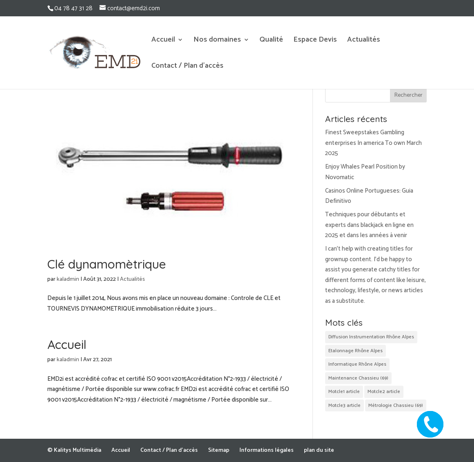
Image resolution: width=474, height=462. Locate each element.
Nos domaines (217, 41)
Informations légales (266, 450)
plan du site (319, 450)
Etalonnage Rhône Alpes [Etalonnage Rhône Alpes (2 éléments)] (355, 351)
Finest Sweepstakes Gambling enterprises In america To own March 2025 (373, 142)
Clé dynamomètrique (106, 264)
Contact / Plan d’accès (187, 67)
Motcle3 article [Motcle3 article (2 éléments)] (344, 405)
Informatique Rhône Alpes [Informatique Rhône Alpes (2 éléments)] (357, 364)
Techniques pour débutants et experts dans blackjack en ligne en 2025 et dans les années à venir (369, 224)
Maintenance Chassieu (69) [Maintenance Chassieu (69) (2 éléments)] (358, 378)
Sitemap (218, 450)
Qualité (271, 41)
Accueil (163, 41)
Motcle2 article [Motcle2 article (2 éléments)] (384, 391)
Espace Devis (315, 41)
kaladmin (68, 279)
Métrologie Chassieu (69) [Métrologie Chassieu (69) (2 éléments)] (395, 405)
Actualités (363, 41)
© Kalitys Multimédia (74, 450)
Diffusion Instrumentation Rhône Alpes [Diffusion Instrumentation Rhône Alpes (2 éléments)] (371, 337)
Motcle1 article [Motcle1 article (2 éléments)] (344, 391)
